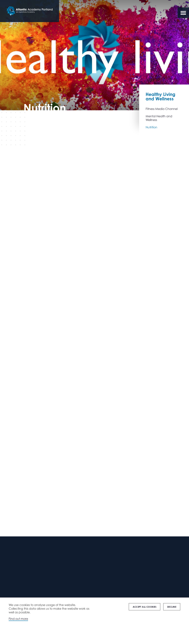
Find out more (18, 619)
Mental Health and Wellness (159, 118)
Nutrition (151, 127)
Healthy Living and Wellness (160, 96)
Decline (171, 606)
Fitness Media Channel (162, 109)
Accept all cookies (144, 606)
